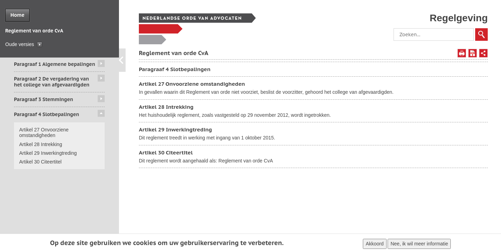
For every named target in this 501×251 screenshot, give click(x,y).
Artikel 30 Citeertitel (40, 162)
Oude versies (19, 44)
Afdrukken (461, 53)
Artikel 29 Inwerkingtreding (48, 153)
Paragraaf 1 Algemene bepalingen (54, 64)
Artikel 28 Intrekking (40, 144)
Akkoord (374, 245)
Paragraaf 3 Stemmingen (43, 99)
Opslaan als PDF (472, 53)
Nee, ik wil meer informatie (419, 245)
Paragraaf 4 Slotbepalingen (46, 114)
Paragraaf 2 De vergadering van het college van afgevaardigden (51, 82)
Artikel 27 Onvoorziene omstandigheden (44, 132)
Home (17, 15)
